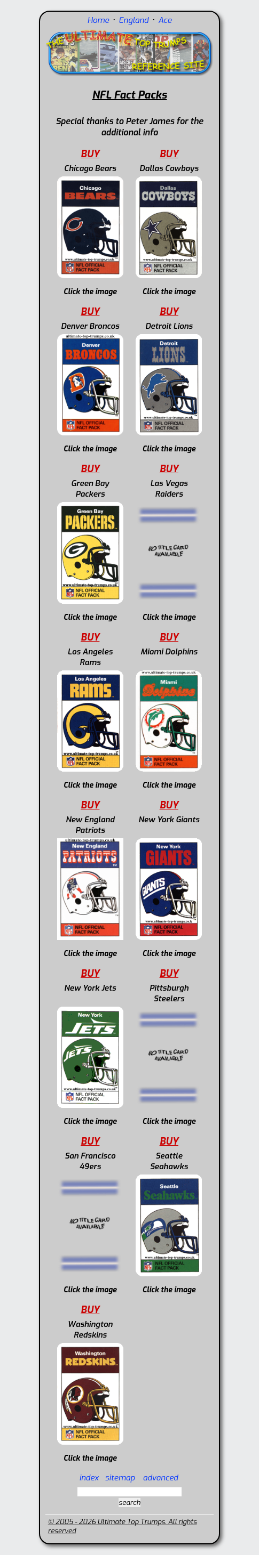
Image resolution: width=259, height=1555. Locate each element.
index (88, 1477)
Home (98, 20)
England (135, 20)
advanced (160, 1477)
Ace (164, 20)
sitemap (120, 1477)
